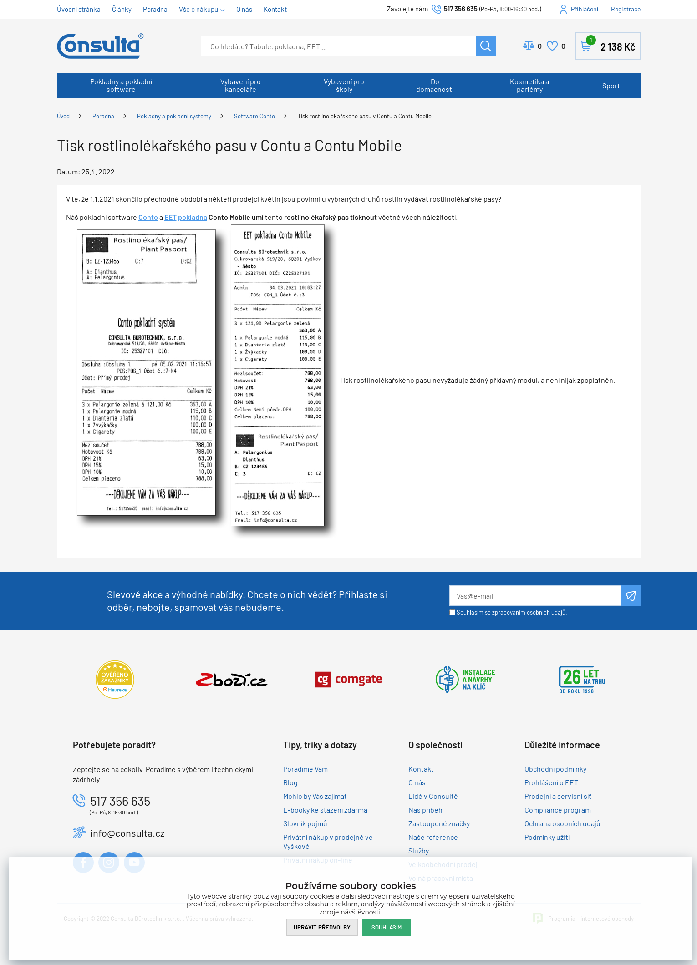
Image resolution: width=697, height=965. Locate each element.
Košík (611, 44)
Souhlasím (386, 927)
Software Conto (254, 116)
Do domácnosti (435, 85)
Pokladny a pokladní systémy (174, 116)
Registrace (626, 9)
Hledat (486, 46)
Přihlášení (584, 9)
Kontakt (275, 9)
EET (170, 217)
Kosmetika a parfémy (529, 85)
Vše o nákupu (198, 9)
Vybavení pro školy (344, 85)
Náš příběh (425, 809)
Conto (148, 217)
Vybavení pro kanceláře (240, 85)
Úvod (63, 116)
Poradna (155, 9)
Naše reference (433, 837)
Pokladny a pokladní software (121, 85)
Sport (611, 85)
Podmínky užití (547, 837)
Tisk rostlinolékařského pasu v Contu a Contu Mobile (365, 116)
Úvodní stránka (79, 9)
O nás (244, 9)
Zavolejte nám (408, 9)
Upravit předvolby (322, 927)
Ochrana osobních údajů (562, 823)
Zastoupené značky (439, 823)
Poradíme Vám (305, 768)
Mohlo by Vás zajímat (315, 796)
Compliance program (557, 809)
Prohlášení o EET (551, 782)
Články (122, 9)
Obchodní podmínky (555, 768)
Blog (290, 782)
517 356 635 (461, 9)
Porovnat (540, 46)
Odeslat (630, 595)
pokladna (192, 217)
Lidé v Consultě (433, 796)
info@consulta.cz (127, 832)
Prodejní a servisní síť (557, 796)
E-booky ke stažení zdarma (325, 809)
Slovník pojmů (305, 823)
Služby (418, 850)
